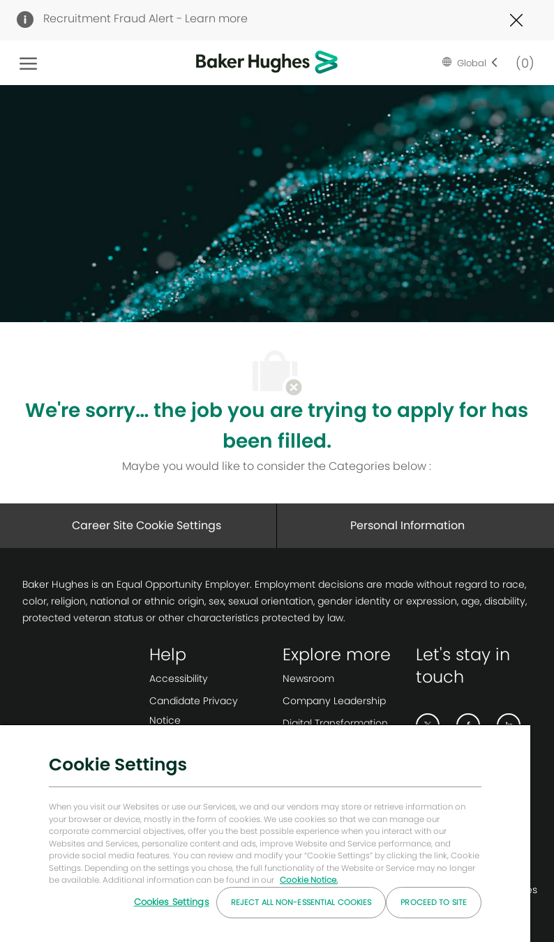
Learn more (216, 18)
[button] (470, 62)
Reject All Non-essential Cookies (301, 902)
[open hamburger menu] (28, 63)
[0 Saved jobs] (521, 62)
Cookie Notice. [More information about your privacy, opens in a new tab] (309, 880)
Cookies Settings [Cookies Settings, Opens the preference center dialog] (171, 902)
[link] (210, 678)
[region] (265, 833)
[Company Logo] (244, 63)
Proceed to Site (433, 902)
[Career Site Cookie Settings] (146, 525)
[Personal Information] (407, 525)
